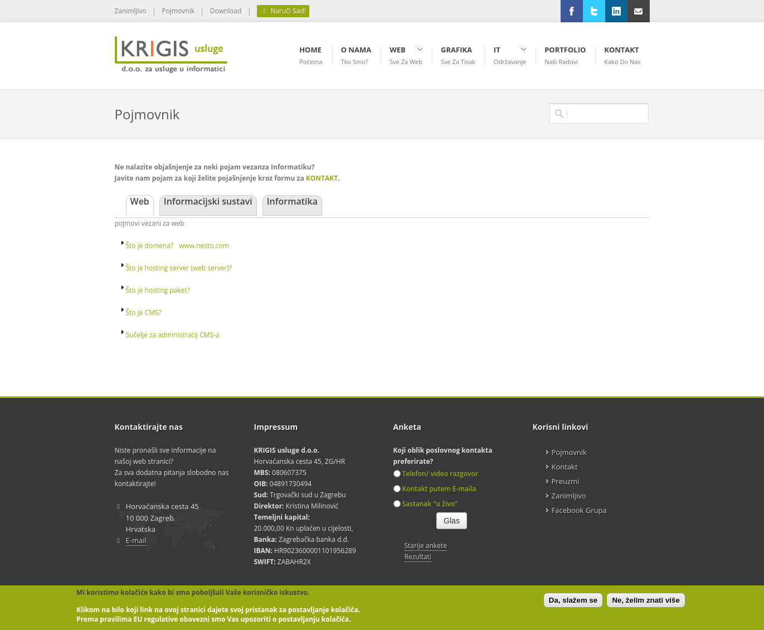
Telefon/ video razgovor (435, 473)
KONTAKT (322, 178)
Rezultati (418, 556)
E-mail (136, 540)
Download (226, 11)
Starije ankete (426, 545)
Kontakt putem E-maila (434, 488)
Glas (452, 520)
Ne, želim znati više (645, 600)
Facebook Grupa (579, 510)
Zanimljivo (131, 11)
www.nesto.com (204, 245)
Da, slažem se (573, 600)
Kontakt (565, 467)
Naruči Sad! (283, 11)
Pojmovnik (178, 11)
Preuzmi (566, 481)
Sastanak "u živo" (425, 503)
